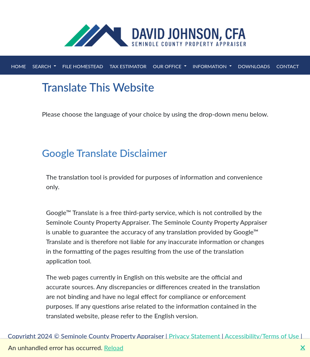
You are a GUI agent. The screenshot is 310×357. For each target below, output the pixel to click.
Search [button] (42, 66)
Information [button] (210, 66)
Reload (114, 347)
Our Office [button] (168, 66)
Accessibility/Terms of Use (262, 336)
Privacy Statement (194, 336)
